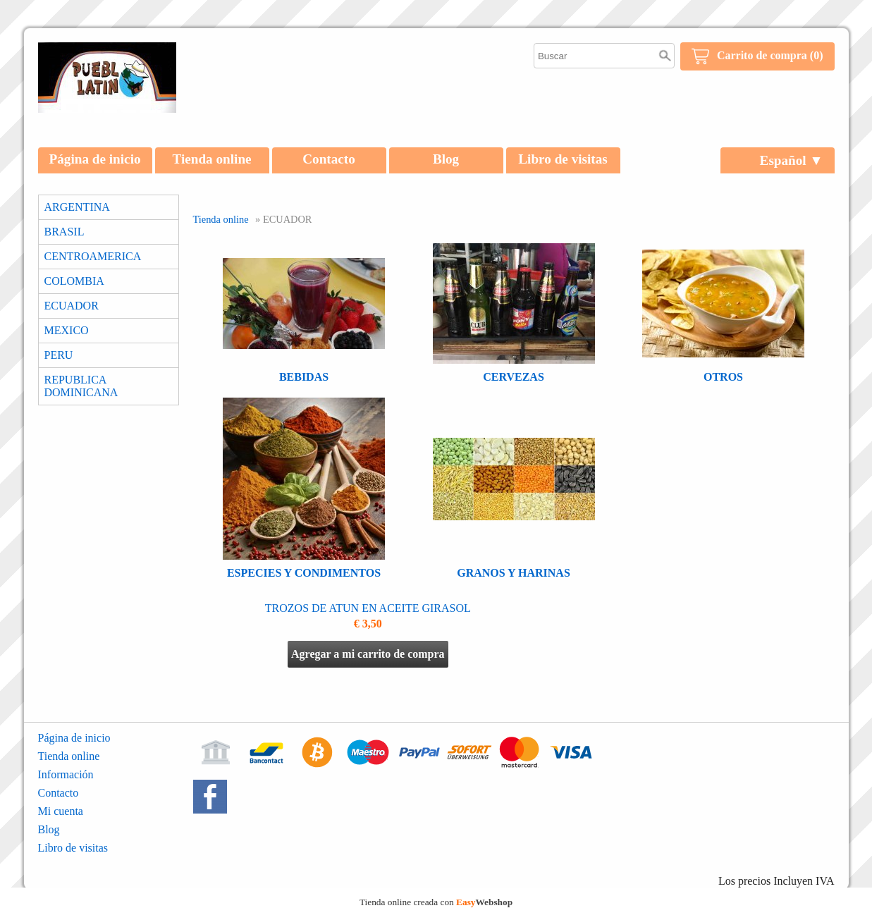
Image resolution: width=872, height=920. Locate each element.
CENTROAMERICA (93, 256)
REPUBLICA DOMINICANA (81, 386)
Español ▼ (791, 160)
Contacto (328, 159)
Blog (446, 159)
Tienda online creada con (436, 902)
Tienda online (211, 159)
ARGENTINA (77, 207)
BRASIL (64, 232)
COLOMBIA (74, 281)
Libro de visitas (563, 159)
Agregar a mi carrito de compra (368, 654)
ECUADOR (71, 306)
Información (66, 774)
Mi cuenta (60, 811)
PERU (58, 355)
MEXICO (66, 330)
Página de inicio (95, 159)
